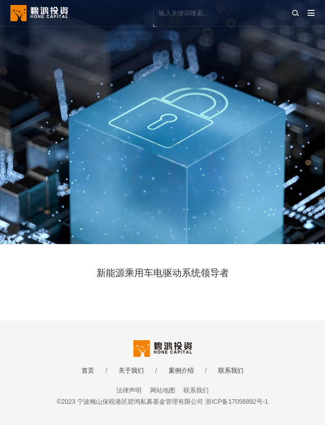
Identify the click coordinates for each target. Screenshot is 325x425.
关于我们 (131, 370)
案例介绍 (181, 370)
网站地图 (162, 390)
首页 (88, 370)
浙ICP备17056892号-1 (236, 401)
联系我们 (230, 370)
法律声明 (129, 390)
